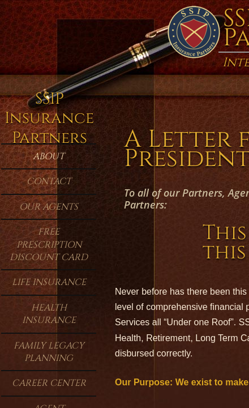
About (49, 156)
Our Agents (48, 207)
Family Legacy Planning (49, 351)
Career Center (49, 383)
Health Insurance (49, 313)
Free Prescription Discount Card (49, 245)
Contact (49, 181)
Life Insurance (49, 282)
